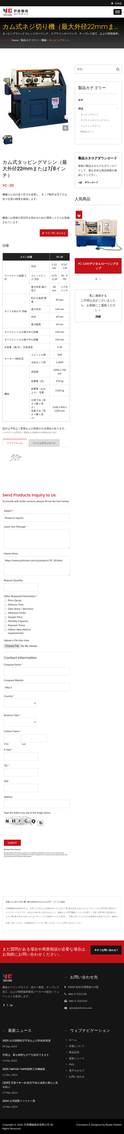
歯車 (80, 99)
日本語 (118, 3)
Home (15, 40)
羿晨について (76, 1045)
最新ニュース (76, 1058)
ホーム (73, 1039)
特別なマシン (87, 131)
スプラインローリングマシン (95, 120)
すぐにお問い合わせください (69, 923)
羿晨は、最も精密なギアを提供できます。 (27, 1055)
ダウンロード (88, 183)
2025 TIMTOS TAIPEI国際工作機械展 (23, 1069)
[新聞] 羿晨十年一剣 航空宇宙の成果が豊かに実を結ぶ (30, 1085)
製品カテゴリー (30, 40)
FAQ (71, 1064)
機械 (44, 40)
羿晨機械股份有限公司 (37, 1124)
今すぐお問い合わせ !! (106, 949)
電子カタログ (76, 1070)
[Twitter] (7, 1005)
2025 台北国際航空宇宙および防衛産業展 (26, 1040)
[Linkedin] (11, 1005)
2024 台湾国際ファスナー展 (18, 1101)
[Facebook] (4, 1005)
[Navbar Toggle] (118, 12)
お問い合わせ (76, 1076)
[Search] (94, 69)
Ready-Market (114, 1124)
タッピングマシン (59, 40)
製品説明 (74, 1052)
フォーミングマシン (91, 126)
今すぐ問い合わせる (54, 233)
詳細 (98, 316)
